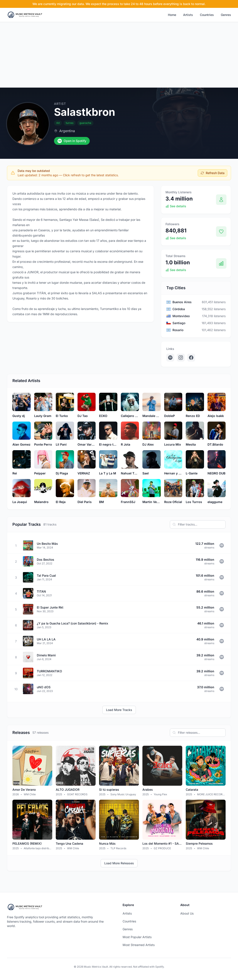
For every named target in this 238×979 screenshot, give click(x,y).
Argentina (67, 131)
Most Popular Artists (137, 937)
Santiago (178, 323)
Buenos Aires (182, 302)
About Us (187, 913)
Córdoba (178, 309)
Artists (188, 15)
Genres (226, 15)
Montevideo (181, 316)
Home (172, 15)
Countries (207, 15)
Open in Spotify (71, 141)
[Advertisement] (119, 54)
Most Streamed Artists (139, 945)
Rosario (177, 330)
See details (175, 206)
